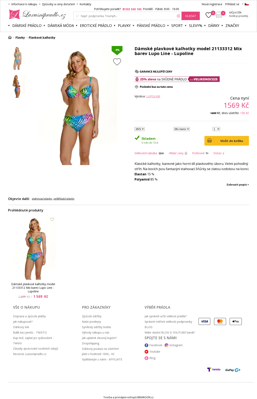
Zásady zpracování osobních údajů (35, 348)
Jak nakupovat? (23, 321)
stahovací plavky (42, 198)
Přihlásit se (232, 4)
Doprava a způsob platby (29, 316)
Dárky (213, 25)
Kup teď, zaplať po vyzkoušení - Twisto (33, 340)
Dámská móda (61, 25)
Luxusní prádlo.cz (36, 14)
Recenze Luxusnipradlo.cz (29, 354)
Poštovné (198, 153)
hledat (190, 16)
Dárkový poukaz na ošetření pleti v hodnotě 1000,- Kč (100, 351)
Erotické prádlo (96, 25)
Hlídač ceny (176, 153)
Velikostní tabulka (146, 153)
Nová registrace (212, 4)
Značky (232, 25)
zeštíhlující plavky (63, 198)
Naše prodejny (91, 321)
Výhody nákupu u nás (95, 332)
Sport (177, 25)
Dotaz (217, 153)
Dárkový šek (21, 327)
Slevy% (195, 25)
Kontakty (85, 4)
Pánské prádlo (151, 25)
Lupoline (153, 96)
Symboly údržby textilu (96, 327)
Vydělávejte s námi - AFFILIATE (102, 359)
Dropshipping (90, 343)
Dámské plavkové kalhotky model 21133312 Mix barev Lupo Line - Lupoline (33, 287)
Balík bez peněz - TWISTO (30, 332)
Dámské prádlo (27, 25)
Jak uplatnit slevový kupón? (99, 338)
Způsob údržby (91, 316)
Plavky (124, 25)
